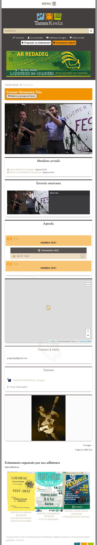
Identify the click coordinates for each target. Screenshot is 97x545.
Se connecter (35, 37)
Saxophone (36, 172)
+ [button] (88, 330)
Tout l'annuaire (17, 386)
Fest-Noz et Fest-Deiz (23, 380)
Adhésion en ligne (56, 37)
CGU (43, 537)
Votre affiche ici (12, 467)
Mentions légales (52, 537)
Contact (28, 537)
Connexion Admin (64, 42)
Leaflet (52, 341)
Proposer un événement (71, 537)
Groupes (40, 380)
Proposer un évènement (36, 42)
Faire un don (77, 37)
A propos (10, 537)
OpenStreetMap (85, 341)
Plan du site (20, 537)
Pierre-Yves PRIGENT (19, 172)
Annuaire (28, 84)
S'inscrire (18, 37)
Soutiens (36, 537)
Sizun (26, 256)
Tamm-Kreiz (12, 84)
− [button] (88, 335)
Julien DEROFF (16, 169)
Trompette (29, 169)
